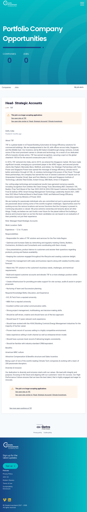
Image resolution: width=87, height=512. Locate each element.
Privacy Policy (8, 474)
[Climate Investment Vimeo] (4, 499)
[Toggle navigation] (82, 4)
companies (6, 87)
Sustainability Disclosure (8, 488)
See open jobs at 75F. (18, 118)
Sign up (9, 466)
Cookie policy (48, 432)
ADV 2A (6, 477)
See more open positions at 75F (21, 408)
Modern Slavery (8, 480)
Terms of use (7, 483)
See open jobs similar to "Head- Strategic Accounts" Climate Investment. (37, 121)
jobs (17, 87)
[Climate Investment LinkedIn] (9, 499)
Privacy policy (37, 432)
